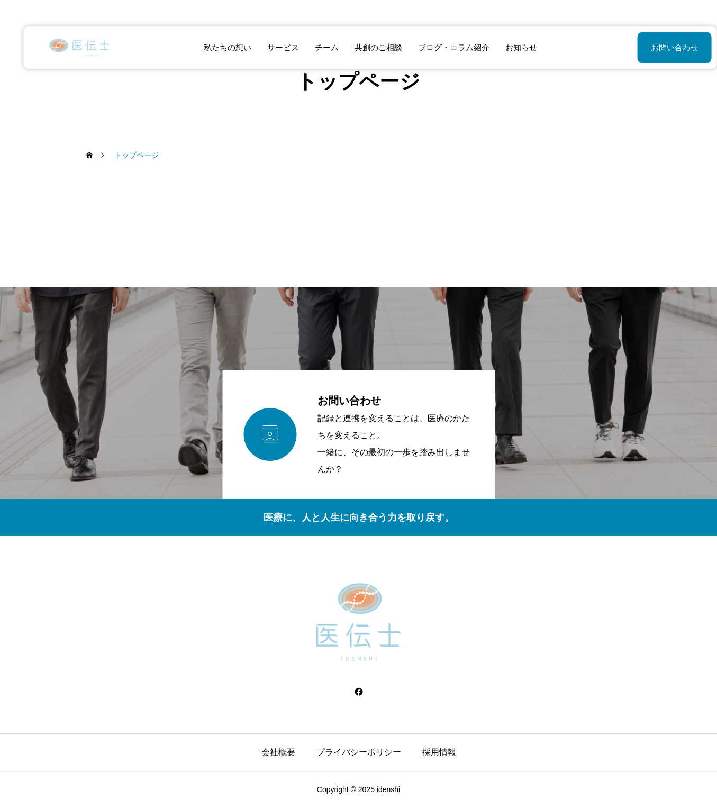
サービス (271, 47)
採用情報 (439, 752)
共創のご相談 (367, 47)
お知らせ (509, 47)
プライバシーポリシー (358, 752)
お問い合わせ (648, 47)
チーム (315, 47)
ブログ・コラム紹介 (442, 47)
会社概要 (278, 752)
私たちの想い (216, 47)
